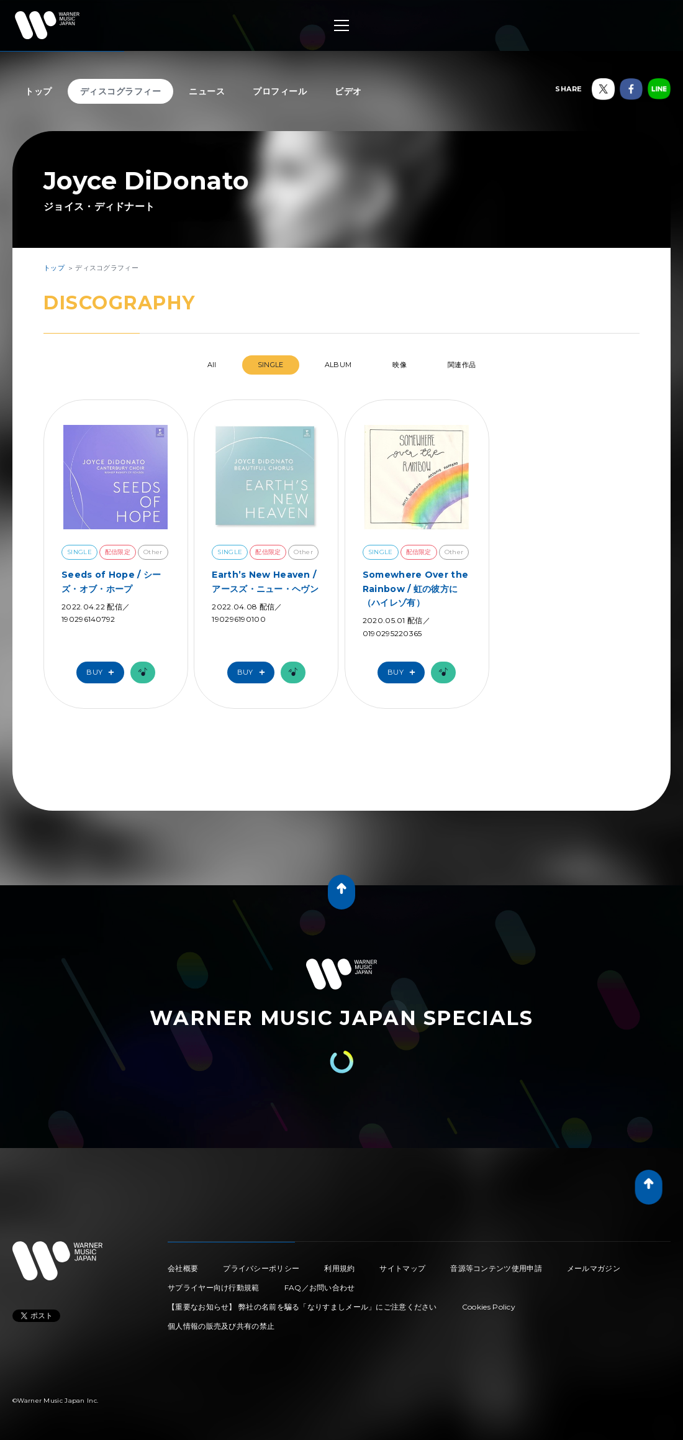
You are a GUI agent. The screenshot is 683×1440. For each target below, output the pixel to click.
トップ (38, 91)
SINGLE (271, 364)
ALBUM (338, 364)
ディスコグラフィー (120, 91)
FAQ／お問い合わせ (319, 1287)
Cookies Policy (488, 1306)
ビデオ (348, 91)
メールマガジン (593, 1268)
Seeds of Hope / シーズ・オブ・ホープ (111, 581)
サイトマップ (402, 1268)
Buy (103, 672)
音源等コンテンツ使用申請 (496, 1268)
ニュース (207, 91)
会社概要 (183, 1268)
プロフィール (280, 91)
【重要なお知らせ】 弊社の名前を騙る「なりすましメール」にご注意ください (302, 1306)
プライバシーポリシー (261, 1268)
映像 (399, 364)
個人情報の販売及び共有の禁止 (221, 1326)
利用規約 (339, 1268)
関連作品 (462, 364)
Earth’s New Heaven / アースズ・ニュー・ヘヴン (265, 581)
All (212, 364)
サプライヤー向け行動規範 (214, 1287)
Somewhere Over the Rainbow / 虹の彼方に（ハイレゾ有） (415, 588)
